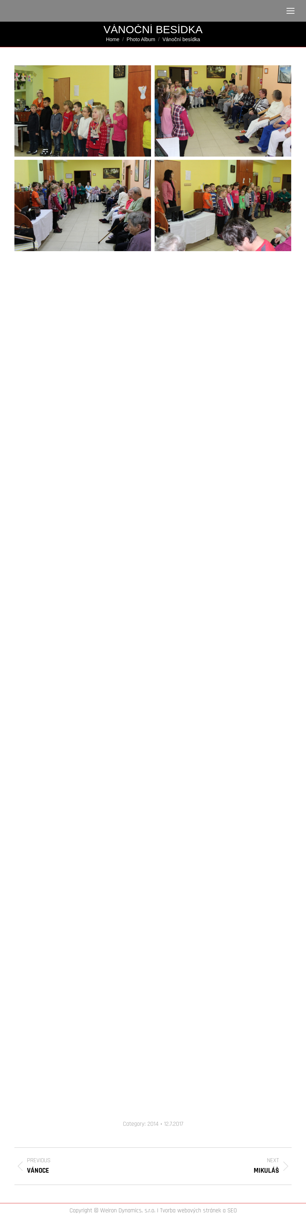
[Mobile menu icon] (290, 10)
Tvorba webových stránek (190, 1211)
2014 (153, 1124)
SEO (232, 1211)
